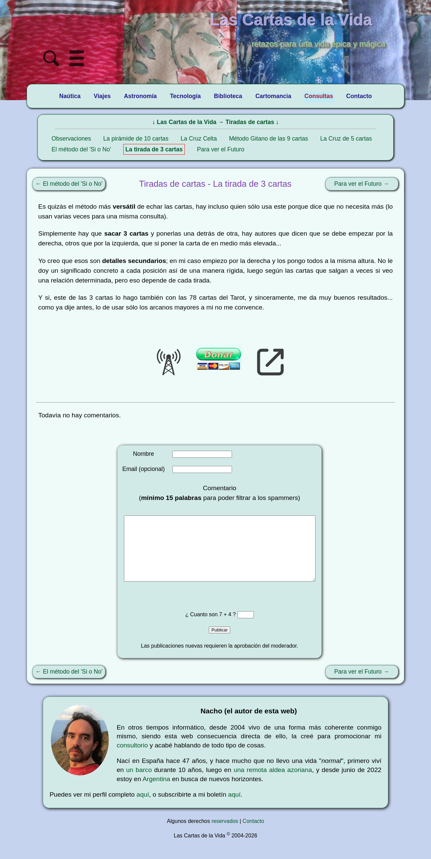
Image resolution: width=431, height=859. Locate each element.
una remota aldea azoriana (273, 783)
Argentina (156, 792)
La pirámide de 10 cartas (136, 138)
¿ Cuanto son (202, 628)
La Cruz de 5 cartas (346, 138)
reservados (224, 834)
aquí (142, 807)
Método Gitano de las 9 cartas (268, 138)
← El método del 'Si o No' (68, 183)
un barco (139, 783)
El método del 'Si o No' (81, 149)
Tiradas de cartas (250, 122)
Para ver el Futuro (220, 149)
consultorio (132, 758)
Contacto (253, 834)
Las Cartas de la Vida (187, 122)
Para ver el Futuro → (361, 183)
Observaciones (71, 138)
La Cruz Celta (198, 138)
